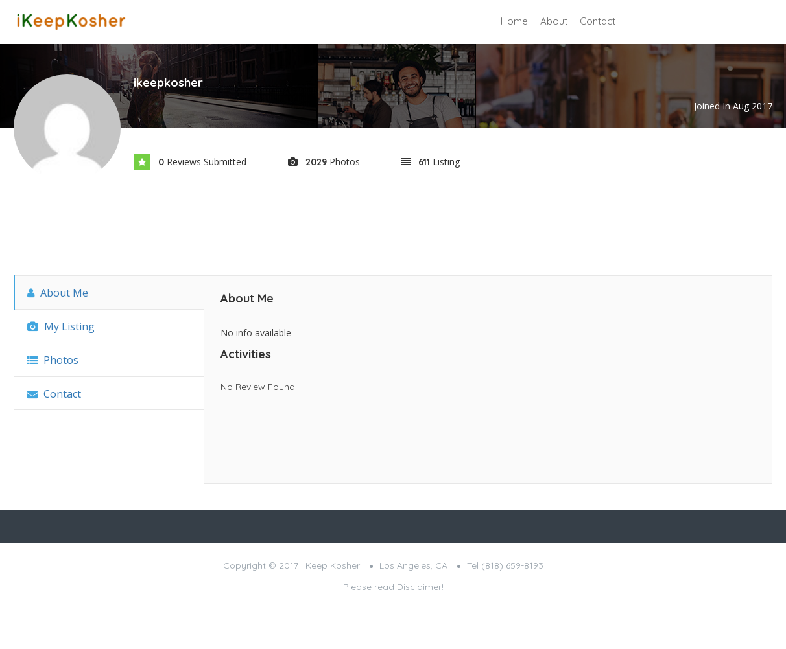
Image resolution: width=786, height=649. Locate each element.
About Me (57, 293)
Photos (52, 360)
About (553, 21)
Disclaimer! (420, 587)
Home (514, 21)
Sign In (662, 22)
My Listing (61, 326)
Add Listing (726, 21)
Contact (597, 21)
